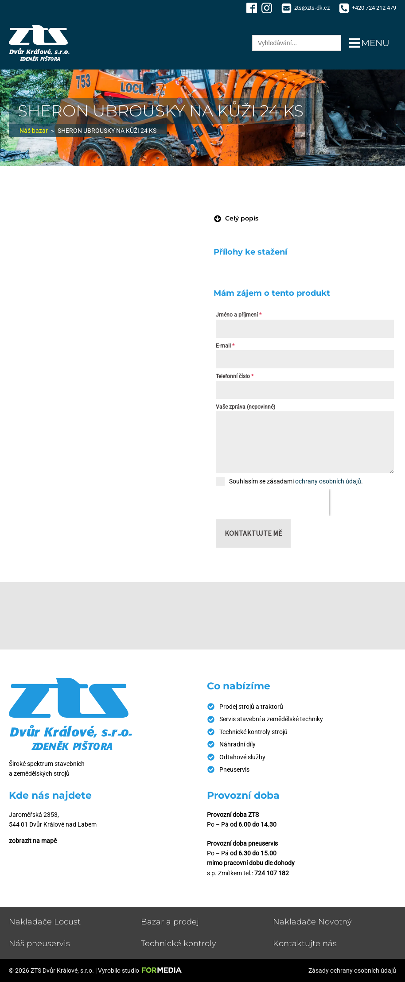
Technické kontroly (178, 943)
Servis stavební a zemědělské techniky (271, 719)
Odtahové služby (242, 757)
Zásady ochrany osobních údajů (352, 970)
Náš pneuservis (39, 943)
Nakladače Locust (45, 922)
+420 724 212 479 (374, 7)
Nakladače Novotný (312, 922)
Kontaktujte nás (305, 943)
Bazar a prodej (170, 922)
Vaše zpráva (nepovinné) (245, 407)
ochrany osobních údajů (328, 481)
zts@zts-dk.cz (312, 7)
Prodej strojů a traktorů (251, 706)
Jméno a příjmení (238, 315)
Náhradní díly (237, 744)
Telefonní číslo (234, 376)
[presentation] (272, 502)
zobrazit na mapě (33, 840)
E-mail (225, 346)
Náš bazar (33, 130)
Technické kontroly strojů (253, 731)
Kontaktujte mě (253, 533)
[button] (236, 218)
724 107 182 (271, 873)
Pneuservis (234, 769)
